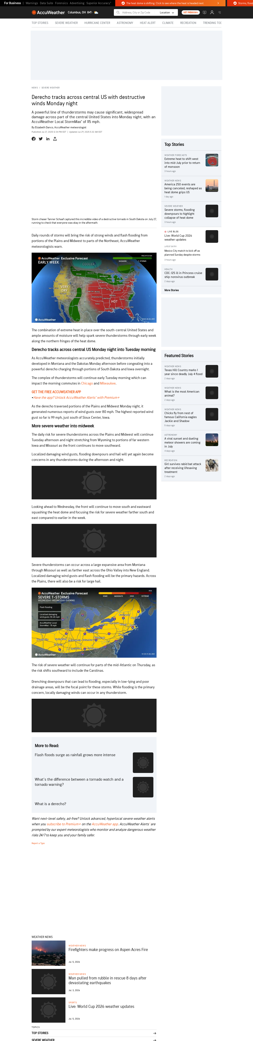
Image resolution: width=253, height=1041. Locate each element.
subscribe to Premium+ (64, 824)
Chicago (87, 383)
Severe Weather (51, 87)
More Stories (171, 290)
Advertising (77, 3)
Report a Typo (38, 843)
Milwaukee (108, 383)
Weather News (77, 945)
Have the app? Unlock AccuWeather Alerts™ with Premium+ (76, 398)
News (35, 87)
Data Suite (46, 3)
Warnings (32, 3)
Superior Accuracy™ (98, 3)
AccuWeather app (105, 824)
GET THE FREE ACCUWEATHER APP (56, 392)
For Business (12, 3)
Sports (73, 1002)
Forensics (61, 3)
